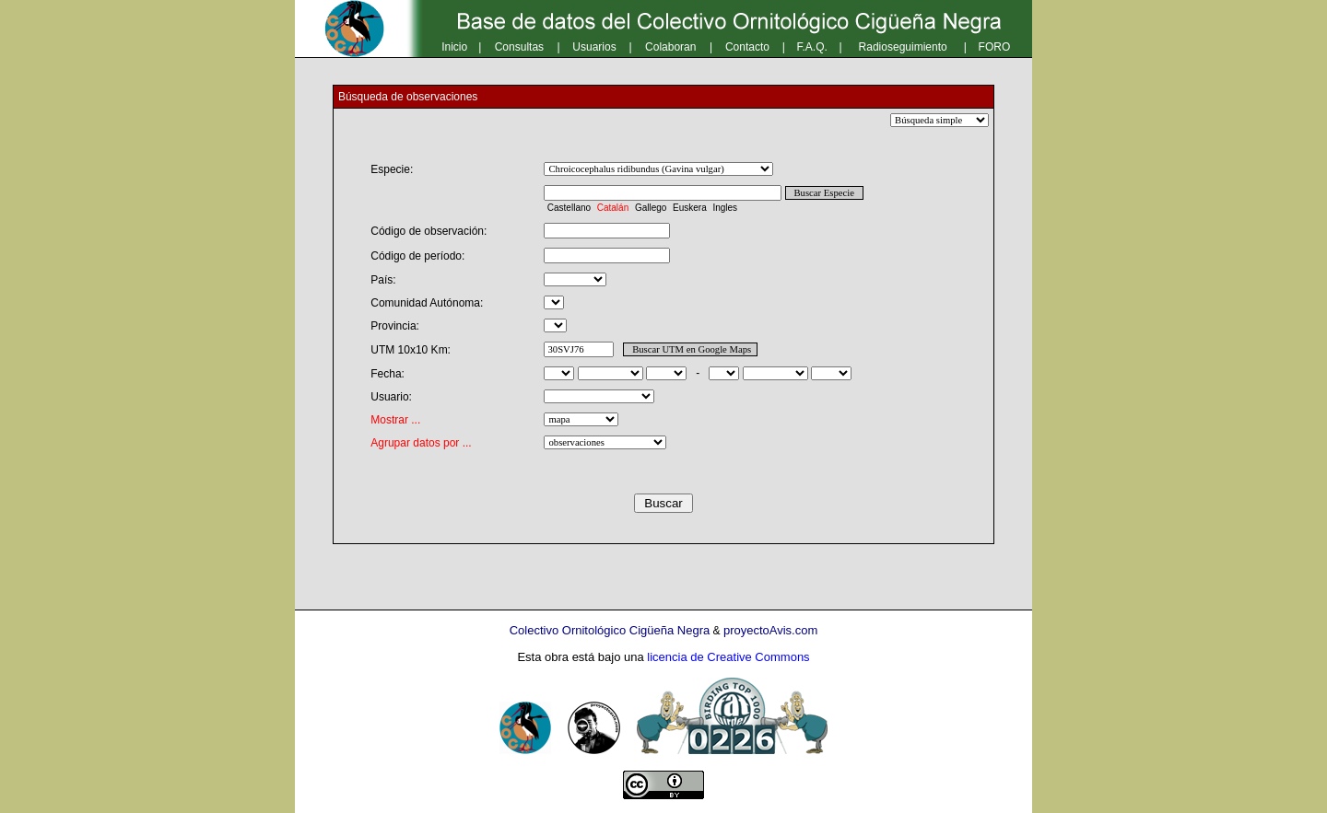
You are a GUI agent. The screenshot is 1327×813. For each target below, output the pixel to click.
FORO (995, 47)
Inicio (454, 47)
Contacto (747, 47)
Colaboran (670, 47)
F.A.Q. (812, 47)
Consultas (519, 47)
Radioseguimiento (903, 47)
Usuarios (594, 47)
